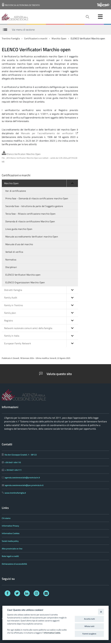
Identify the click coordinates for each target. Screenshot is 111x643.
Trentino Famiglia (11, 38)
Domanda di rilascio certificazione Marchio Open (30, 221)
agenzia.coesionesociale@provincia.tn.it (22, 477)
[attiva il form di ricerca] (87, 17)
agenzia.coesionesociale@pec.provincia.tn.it (24, 485)
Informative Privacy (10, 525)
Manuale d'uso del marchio (19, 244)
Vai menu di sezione (23, 29)
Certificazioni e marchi (35, 38)
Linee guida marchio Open (18, 229)
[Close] (101, 612)
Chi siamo (6, 518)
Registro (41, 320)
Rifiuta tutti (89, 626)
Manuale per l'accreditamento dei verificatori (49, 133)
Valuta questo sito (55, 373)
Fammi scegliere (89, 633)
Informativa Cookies (10, 533)
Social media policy (10, 541)
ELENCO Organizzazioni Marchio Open (25, 282)
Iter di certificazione (15, 191)
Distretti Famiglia (41, 290)
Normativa (10, 259)
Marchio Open (59, 38)
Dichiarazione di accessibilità (14, 563)
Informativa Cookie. (52, 632)
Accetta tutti (89, 618)
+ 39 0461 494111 (13, 469)
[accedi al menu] (100, 16)
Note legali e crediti (10, 556)
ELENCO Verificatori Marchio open (22, 274)
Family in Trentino (41, 305)
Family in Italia (41, 335)
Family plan (41, 313)
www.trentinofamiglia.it (15, 492)
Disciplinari (11, 267)
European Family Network (41, 343)
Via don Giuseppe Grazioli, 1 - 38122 (20, 454)
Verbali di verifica (14, 252)
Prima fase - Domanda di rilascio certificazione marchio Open (36, 198)
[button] (72, 183)
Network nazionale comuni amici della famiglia (41, 328)
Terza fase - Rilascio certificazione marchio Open (30, 213)
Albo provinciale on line (12, 548)
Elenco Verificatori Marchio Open (39, 157)
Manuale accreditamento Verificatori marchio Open (31, 236)
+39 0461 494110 (12, 462)
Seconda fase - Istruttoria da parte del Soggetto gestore (34, 206)
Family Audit (41, 297)
